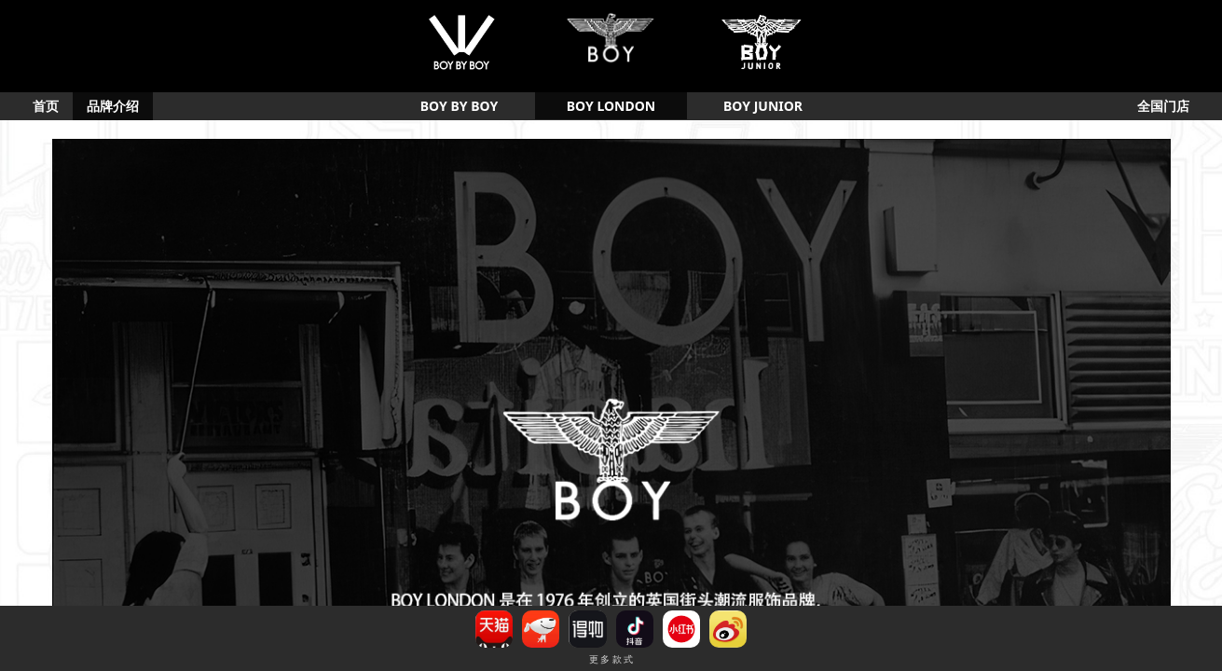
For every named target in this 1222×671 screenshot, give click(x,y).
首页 (46, 106)
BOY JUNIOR (763, 106)
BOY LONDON (611, 106)
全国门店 (1163, 106)
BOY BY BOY (459, 106)
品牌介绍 (113, 106)
